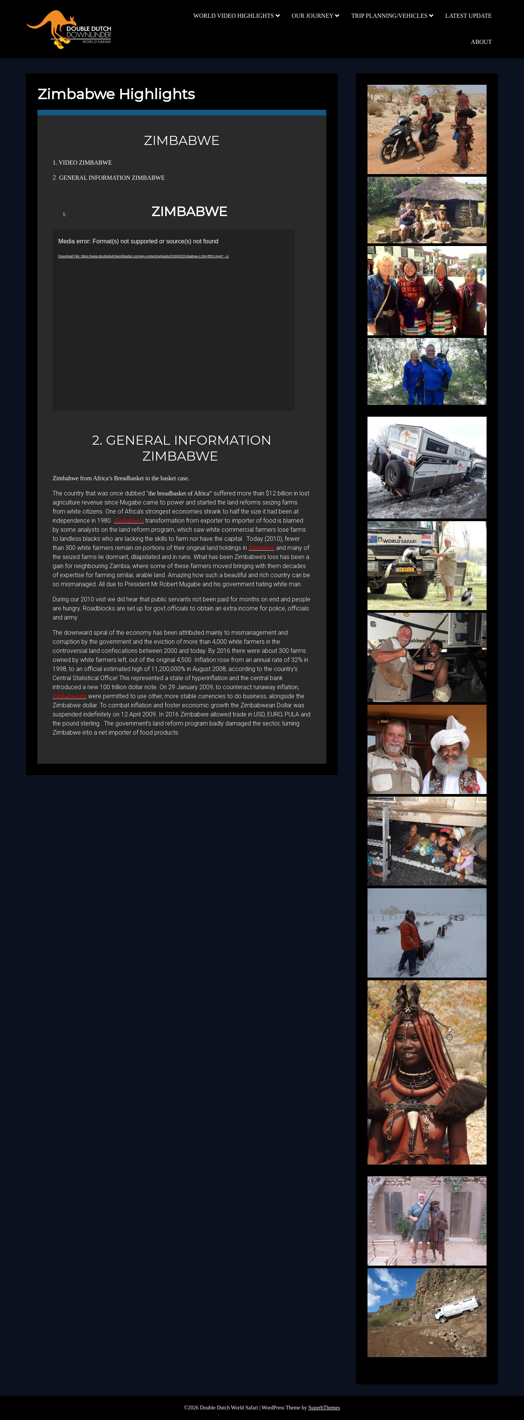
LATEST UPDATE (468, 15)
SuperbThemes (324, 1408)
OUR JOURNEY (313, 15)
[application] (174, 320)
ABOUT (481, 42)
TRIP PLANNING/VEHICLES (389, 15)
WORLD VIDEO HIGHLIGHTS (234, 15)
